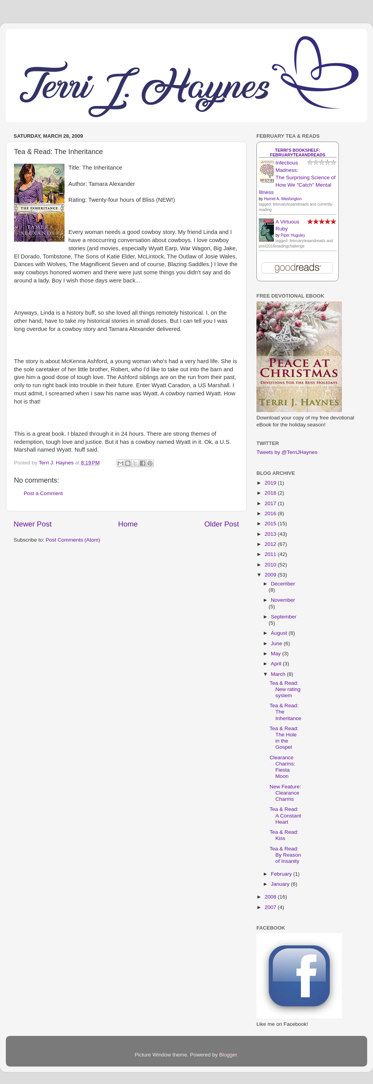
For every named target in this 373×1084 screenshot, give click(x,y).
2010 (271, 565)
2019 (271, 483)
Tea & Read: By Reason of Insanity (285, 855)
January (281, 884)
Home (128, 524)
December (283, 584)
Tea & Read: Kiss (284, 835)
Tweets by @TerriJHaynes (286, 452)
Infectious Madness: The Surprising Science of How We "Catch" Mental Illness (297, 177)
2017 (271, 503)
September (283, 617)
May (276, 653)
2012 (271, 544)
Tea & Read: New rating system (285, 689)
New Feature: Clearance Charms (285, 793)
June (277, 643)
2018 (271, 493)
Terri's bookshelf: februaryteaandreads (297, 152)
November (283, 600)
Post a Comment (43, 493)
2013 (271, 534)
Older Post (221, 524)
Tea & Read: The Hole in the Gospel (284, 738)
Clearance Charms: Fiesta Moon (282, 767)
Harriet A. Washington (283, 199)
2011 (271, 554)
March (279, 674)
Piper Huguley (293, 235)
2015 (271, 523)
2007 (271, 907)
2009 (271, 575)
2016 (271, 513)
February (282, 874)
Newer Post (33, 524)
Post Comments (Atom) (73, 540)
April (277, 664)
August (280, 633)
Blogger (228, 1055)
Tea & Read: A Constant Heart (285, 815)
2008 (271, 897)
